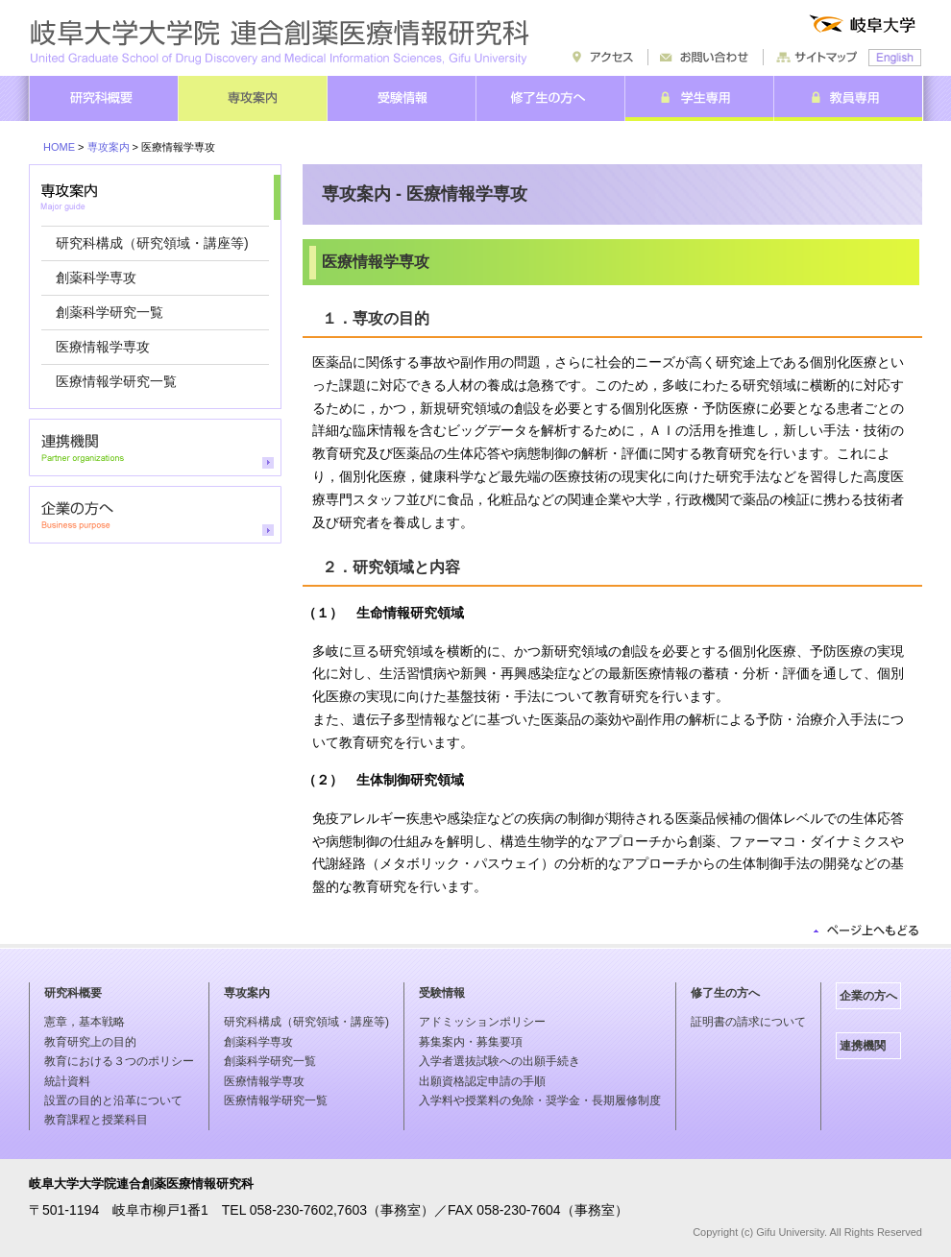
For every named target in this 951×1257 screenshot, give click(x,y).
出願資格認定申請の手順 (482, 1081)
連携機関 (863, 1045)
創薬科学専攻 (96, 277)
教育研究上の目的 (90, 1042)
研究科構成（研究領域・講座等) (152, 243)
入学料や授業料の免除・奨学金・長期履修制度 (540, 1100)
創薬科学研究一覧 (109, 312)
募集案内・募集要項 (471, 1042)
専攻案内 (108, 147)
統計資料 (67, 1081)
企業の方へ (868, 996)
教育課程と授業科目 (96, 1119)
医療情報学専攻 (103, 346)
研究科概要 (73, 993)
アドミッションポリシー (482, 1021)
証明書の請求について (748, 1021)
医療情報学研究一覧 (116, 381)
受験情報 (442, 993)
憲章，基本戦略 (84, 1021)
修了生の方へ (725, 993)
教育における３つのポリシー (119, 1061)
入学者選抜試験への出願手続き (499, 1061)
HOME (59, 147)
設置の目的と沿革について (113, 1100)
